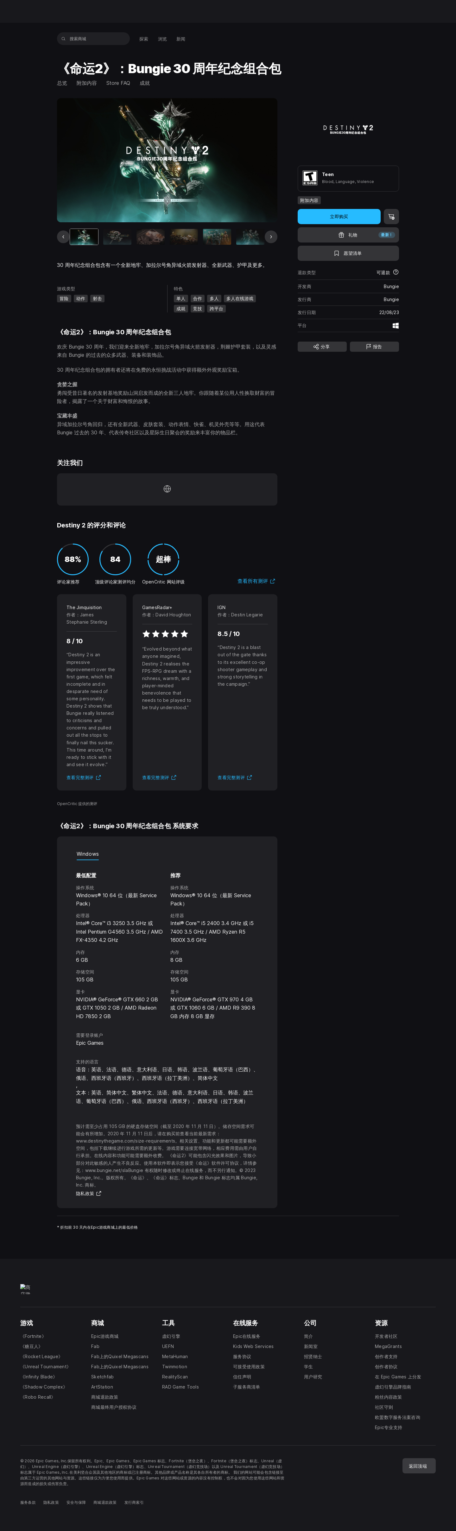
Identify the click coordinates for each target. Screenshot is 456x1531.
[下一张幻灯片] (271, 236)
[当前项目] (84, 237)
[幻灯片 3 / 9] (150, 237)
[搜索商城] (63, 38)
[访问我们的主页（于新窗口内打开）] (167, 489)
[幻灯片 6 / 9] (250, 237)
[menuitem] (144, 38)
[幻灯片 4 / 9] (183, 237)
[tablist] (167, 853)
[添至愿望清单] (348, 253)
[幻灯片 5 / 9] (217, 237)
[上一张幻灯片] (63, 236)
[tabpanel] (167, 940)
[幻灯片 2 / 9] (117, 237)
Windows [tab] (88, 854)
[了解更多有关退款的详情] (396, 272)
